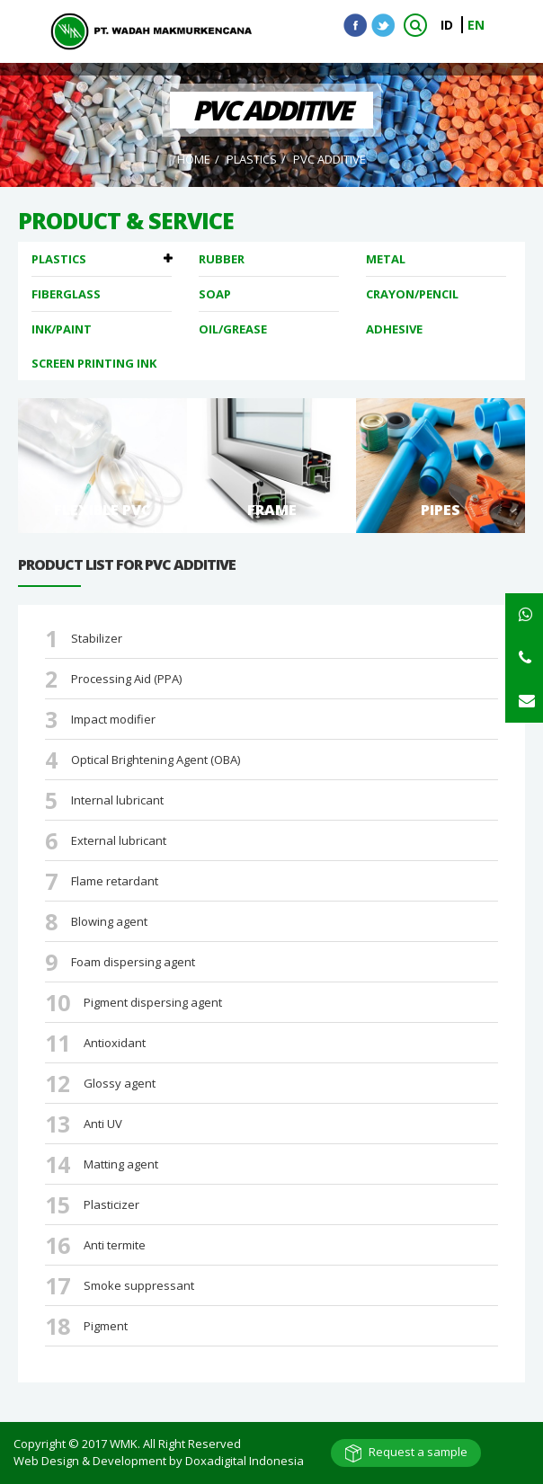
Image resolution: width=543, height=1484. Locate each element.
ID (449, 24)
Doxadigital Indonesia (244, 1461)
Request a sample (418, 1452)
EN (476, 24)
